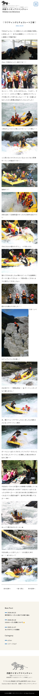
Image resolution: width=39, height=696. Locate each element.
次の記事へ (31, 589)
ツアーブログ (12, 644)
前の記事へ (7, 589)
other (9, 640)
